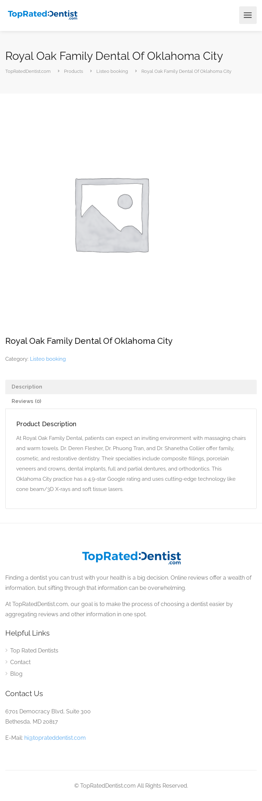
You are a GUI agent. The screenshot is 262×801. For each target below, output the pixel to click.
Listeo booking (48, 359)
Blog (16, 673)
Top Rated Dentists (34, 650)
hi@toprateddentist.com (55, 737)
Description (27, 387)
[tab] (131, 387)
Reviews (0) (26, 401)
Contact (20, 662)
